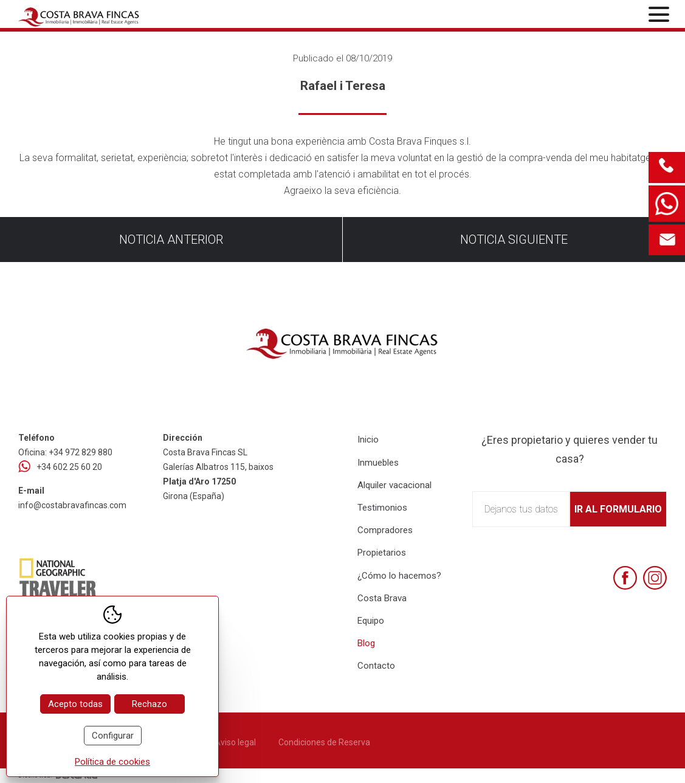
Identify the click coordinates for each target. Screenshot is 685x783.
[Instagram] (655, 578)
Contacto (376, 665)
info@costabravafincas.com (72, 505)
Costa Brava (382, 598)
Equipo (370, 620)
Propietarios (381, 552)
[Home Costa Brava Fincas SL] (125, 15)
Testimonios (382, 507)
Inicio (368, 439)
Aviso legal (235, 742)
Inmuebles (378, 462)
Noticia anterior (171, 239)
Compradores (385, 530)
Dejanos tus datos (521, 509)
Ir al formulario (618, 509)
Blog (366, 643)
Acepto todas (75, 703)
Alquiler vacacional (394, 485)
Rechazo (149, 703)
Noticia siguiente (514, 239)
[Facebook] (625, 578)
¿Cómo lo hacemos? (399, 575)
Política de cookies (112, 761)
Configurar (113, 735)
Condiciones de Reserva (324, 742)
